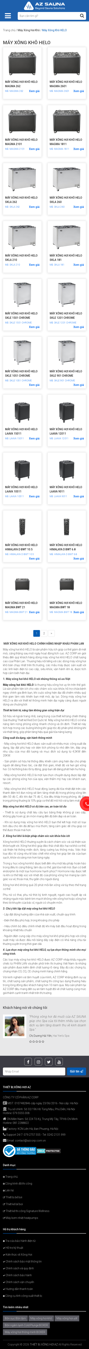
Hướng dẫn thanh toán (18, 1289)
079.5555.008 (21, 1113)
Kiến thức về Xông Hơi (17, 1254)
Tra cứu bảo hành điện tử (19, 1240)
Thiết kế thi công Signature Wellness (26, 1211)
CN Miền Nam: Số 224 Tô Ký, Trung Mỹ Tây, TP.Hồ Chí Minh (40, 1119)
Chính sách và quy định (18, 1268)
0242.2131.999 (56, 1134)
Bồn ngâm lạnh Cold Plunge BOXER (26, 1325)
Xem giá (34, 91)
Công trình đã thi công (17, 1183)
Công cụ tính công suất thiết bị (22, 1295)
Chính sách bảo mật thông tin (22, 1261)
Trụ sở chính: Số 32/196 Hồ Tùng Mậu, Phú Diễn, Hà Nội (39, 1109)
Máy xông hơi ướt (66, 1318)
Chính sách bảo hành (17, 1275)
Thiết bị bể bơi (12, 1197)
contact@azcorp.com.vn (30, 1140)
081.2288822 (21, 1122)
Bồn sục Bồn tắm (15, 1318)
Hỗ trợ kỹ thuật (13, 1247)
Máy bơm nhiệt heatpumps (20, 1217)
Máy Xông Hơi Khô (29, 30)
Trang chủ (9, 30)
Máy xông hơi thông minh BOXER (25, 1332)
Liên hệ (8, 1190)
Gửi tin (76, 1071)
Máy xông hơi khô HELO (18, 684)
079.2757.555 (32, 1134)
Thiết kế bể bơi (13, 1204)
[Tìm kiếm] (82, 15)
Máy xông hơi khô (41, 1318)
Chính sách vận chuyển (18, 1282)
